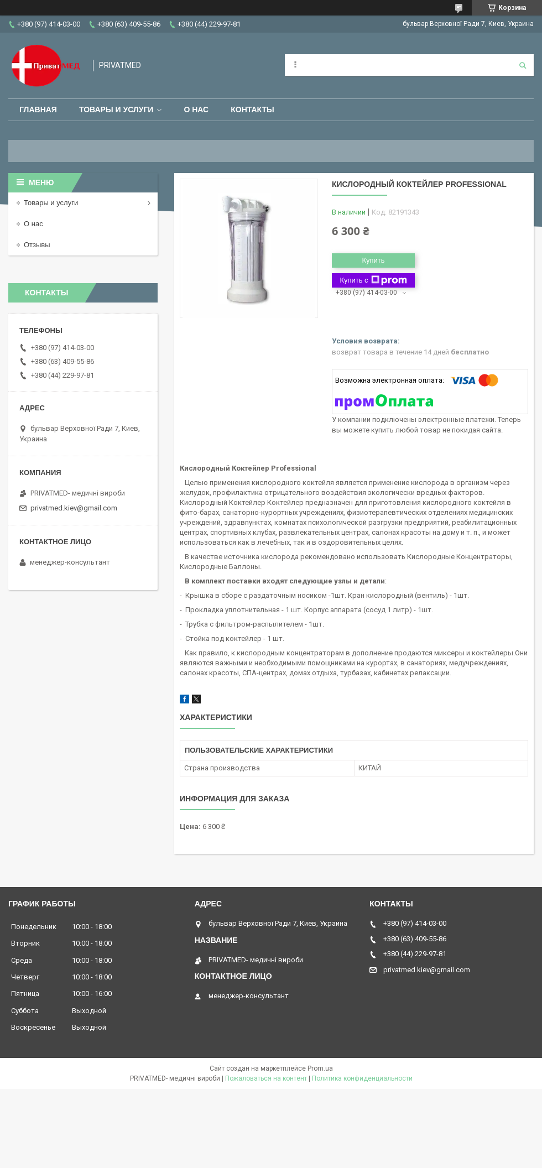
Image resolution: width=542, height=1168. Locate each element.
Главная (38, 109)
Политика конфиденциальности (362, 1078)
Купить (373, 260)
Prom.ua (320, 1068)
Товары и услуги (116, 109)
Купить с (373, 280)
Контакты (252, 109)
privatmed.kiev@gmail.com (73, 508)
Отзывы (37, 245)
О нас (196, 109)
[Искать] (523, 65)
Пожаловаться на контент (266, 1078)
